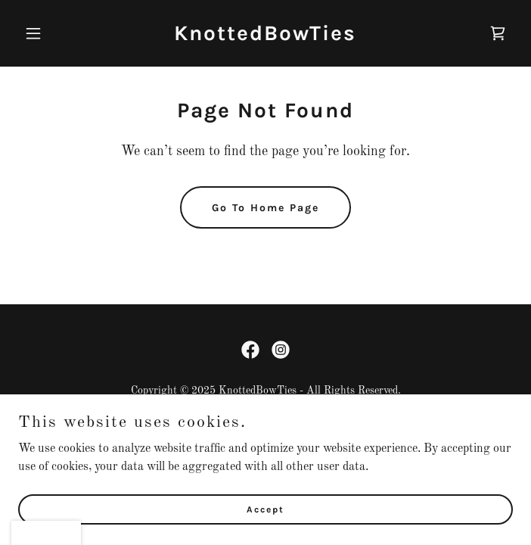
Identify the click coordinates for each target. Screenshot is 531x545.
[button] (55, 33)
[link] (265, 37)
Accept (265, 530)
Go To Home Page (265, 207)
